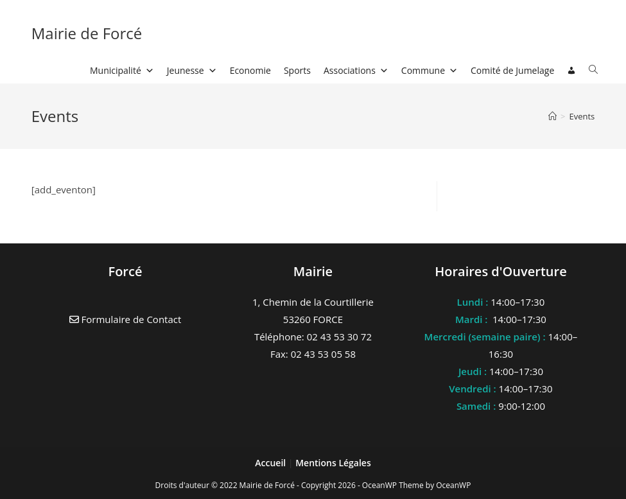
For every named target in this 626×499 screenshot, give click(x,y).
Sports (297, 70)
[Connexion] (571, 70)
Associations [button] (356, 70)
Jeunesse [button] (192, 70)
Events (582, 116)
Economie (250, 70)
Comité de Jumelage (512, 70)
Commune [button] (429, 70)
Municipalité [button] (122, 70)
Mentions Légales (333, 463)
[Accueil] (552, 116)
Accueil (271, 463)
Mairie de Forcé (87, 33)
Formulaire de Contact (125, 319)
